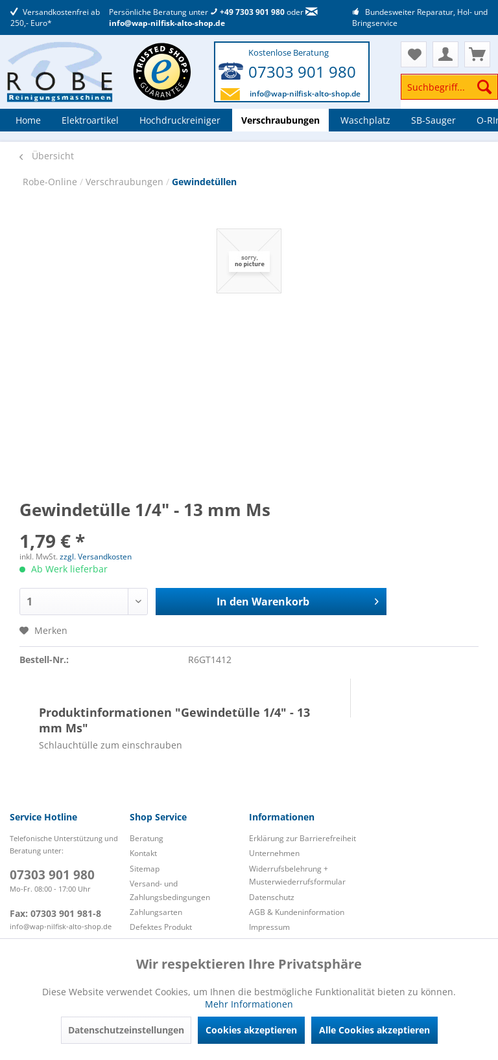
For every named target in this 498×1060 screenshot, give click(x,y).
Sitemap (145, 868)
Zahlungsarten (156, 912)
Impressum (269, 926)
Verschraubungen (126, 181)
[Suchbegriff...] (449, 87)
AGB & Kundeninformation (296, 912)
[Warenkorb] (477, 54)
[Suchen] (484, 87)
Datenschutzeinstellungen (126, 1030)
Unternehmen (274, 853)
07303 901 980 (302, 71)
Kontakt (143, 853)
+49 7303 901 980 (247, 11)
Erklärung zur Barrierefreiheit (302, 838)
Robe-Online (51, 181)
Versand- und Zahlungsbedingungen (170, 890)
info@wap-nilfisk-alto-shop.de (213, 18)
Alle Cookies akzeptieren (374, 1030)
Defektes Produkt (161, 926)
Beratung (146, 838)
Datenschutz (271, 897)
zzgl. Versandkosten (96, 556)
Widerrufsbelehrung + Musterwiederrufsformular (297, 875)
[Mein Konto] (445, 54)
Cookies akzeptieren (251, 1030)
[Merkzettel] (414, 54)
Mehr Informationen (249, 1004)
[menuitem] (449, 93)
